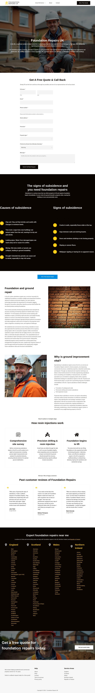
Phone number (24, 107)
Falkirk (35, 568)
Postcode (23, 126)
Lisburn (79, 578)
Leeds (12, 580)
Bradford (13, 553)
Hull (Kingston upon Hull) (17, 574)
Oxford (13, 604)
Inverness (35, 584)
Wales (56, 544)
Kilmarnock (36, 588)
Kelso (34, 586)
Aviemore (35, 553)
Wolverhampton (15, 621)
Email (22, 99)
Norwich (13, 600)
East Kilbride (36, 562)
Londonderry (80, 580)
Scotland (36, 544)
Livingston (35, 592)
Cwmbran (57, 568)
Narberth (57, 578)
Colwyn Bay (58, 566)
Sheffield (13, 613)
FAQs (36, 673)
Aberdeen (35, 549)
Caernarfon (58, 557)
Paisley (35, 598)
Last (38, 95)
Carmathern (58, 564)
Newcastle (14, 598)
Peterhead (35, 602)
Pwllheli (57, 588)
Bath (12, 549)
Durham (13, 568)
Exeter (12, 570)
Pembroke (57, 584)
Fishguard (57, 570)
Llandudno (57, 574)
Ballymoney (80, 560)
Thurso (35, 611)
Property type (24, 135)
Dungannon (80, 574)
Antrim (78, 552)
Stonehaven (36, 609)
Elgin (34, 566)
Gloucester (14, 572)
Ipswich (13, 576)
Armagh (79, 554)
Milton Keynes (15, 596)
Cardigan (57, 562)
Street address (24, 118)
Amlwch (57, 555)
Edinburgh (35, 564)
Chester (13, 562)
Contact (58, 3)
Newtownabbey (81, 585)
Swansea (57, 590)
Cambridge (14, 557)
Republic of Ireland (75, 539)
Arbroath (35, 551)
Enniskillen (79, 576)
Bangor (57, 549)
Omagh (79, 587)
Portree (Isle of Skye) (38, 604)
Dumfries (35, 557)
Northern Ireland (68, 677)
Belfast (79, 566)
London (13, 588)
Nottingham (14, 602)
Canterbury (14, 559)
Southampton (14, 615)
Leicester (13, 582)
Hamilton (35, 580)
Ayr (34, 555)
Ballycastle (80, 556)
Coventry (13, 564)
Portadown (80, 589)
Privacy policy (38, 679)
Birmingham (14, 551)
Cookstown (80, 570)
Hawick (35, 582)
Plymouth (13, 605)
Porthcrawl (58, 586)
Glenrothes (36, 578)
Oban (34, 596)
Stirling (35, 607)
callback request (14, 675)
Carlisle (13, 560)
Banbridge (79, 562)
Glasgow (35, 576)
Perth (34, 600)
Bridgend (57, 553)
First (21, 95)
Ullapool (35, 613)
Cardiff (56, 560)
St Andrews (36, 605)
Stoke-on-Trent (15, 617)
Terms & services (39, 677)
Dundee (35, 559)
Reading (13, 611)
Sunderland (14, 619)
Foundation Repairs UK (52, 690)
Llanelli (57, 576)
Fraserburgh (36, 572)
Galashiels (36, 574)
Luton (12, 590)
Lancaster (13, 578)
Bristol (13, 555)
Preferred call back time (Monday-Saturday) (31, 144)
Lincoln (13, 584)
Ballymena (79, 558)
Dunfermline (36, 560)
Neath (56, 580)
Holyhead (57, 572)
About (50, 3)
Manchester (14, 592)
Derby (12, 566)
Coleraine (79, 568)
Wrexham (57, 594)
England (13, 544)
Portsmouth (14, 607)
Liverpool (13, 586)
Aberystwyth (58, 551)
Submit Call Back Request (29, 167)
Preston (13, 609)
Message (22, 152)
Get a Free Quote (83, 3)
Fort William (36, 570)
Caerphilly (57, 559)
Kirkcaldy (35, 590)
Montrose (35, 594)
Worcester (14, 623)
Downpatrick (80, 572)
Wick (34, 615)
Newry (78, 583)
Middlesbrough (15, 594)
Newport (57, 582)
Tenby (56, 592)
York (12, 625)
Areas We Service (40, 3)
